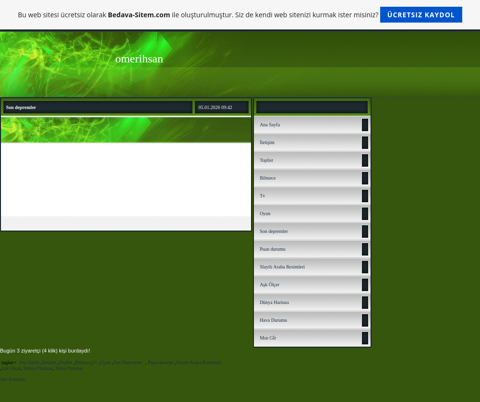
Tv (262, 195)
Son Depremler (128, 362)
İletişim (267, 142)
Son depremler (274, 231)
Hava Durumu (273, 320)
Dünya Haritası (274, 302)
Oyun (265, 213)
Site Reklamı (12, 379)
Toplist (266, 160)
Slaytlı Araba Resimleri (282, 266)
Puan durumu (273, 249)
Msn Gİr (268, 338)
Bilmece (268, 178)
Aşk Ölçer (269, 284)
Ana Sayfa (270, 124)
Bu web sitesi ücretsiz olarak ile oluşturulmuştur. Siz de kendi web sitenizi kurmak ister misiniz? (240, 15)
